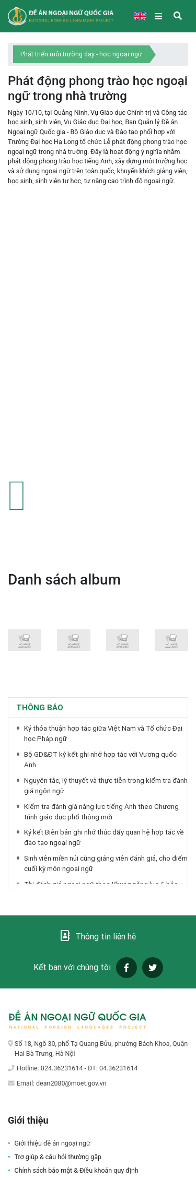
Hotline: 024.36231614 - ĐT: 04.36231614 (77, 1068)
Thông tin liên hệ (98, 936)
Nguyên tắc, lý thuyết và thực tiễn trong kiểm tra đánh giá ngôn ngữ (106, 785)
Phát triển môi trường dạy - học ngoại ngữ (81, 54)
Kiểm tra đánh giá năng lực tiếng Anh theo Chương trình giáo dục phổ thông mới (101, 811)
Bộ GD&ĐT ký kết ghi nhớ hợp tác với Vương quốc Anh (100, 759)
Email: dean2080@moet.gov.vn (62, 1083)
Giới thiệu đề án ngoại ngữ (52, 1143)
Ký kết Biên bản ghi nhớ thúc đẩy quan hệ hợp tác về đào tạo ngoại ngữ (104, 837)
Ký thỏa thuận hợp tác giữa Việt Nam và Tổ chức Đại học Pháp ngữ (103, 733)
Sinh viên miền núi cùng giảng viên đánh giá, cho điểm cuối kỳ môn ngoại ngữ (106, 863)
